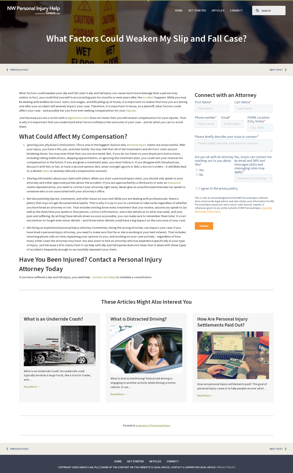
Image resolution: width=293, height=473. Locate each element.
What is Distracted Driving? (139, 319)
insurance (174, 182)
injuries (131, 110)
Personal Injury (160, 425)
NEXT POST (276, 69)
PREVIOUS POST (19, 69)
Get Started (135, 461)
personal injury (136, 145)
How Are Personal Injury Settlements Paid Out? (222, 322)
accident (148, 97)
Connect (173, 461)
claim (45, 171)
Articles (155, 461)
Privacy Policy (226, 467)
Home (118, 461)
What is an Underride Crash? (53, 319)
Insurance (142, 425)
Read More (32, 387)
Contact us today (103, 277)
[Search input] (269, 10)
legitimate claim (78, 118)
